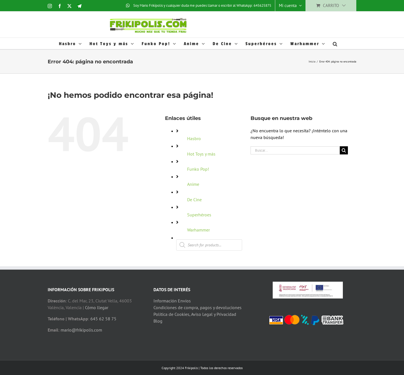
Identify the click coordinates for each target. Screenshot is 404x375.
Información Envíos (172, 301)
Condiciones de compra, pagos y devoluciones (197, 307)
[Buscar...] (295, 150)
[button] (335, 43)
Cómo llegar (96, 307)
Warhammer (198, 230)
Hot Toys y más (201, 154)
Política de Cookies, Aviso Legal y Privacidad (194, 314)
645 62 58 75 (103, 318)
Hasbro (194, 138)
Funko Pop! (198, 169)
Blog (157, 321)
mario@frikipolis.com (81, 330)
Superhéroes (199, 214)
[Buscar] (344, 150)
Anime (193, 184)
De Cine (194, 199)
